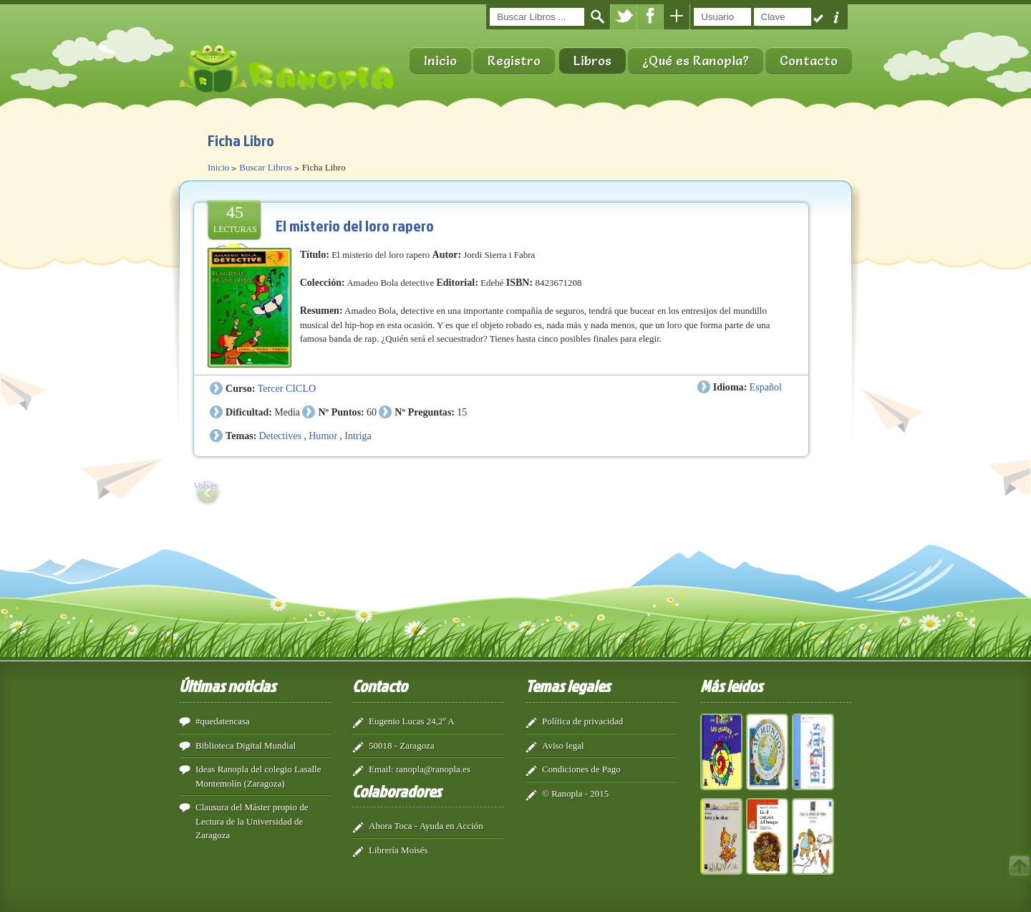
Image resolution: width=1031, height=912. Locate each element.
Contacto (809, 60)
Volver (205, 485)
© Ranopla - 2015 (575, 793)
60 (372, 412)
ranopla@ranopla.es (433, 769)
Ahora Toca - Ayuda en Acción (426, 825)
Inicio (440, 60)
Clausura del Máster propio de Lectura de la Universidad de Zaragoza (251, 821)
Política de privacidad (582, 721)
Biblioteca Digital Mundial (245, 745)
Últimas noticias (227, 685)
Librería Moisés (398, 850)
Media (287, 412)
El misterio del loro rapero (355, 225)
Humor (323, 435)
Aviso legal (563, 745)
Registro (514, 60)
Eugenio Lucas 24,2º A (412, 721)
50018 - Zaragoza (402, 745)
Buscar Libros (265, 167)
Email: (381, 769)
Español (766, 387)
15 (462, 412)
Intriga (357, 435)
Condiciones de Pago (581, 769)
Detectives (280, 435)
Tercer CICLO (287, 388)
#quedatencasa (222, 721)
